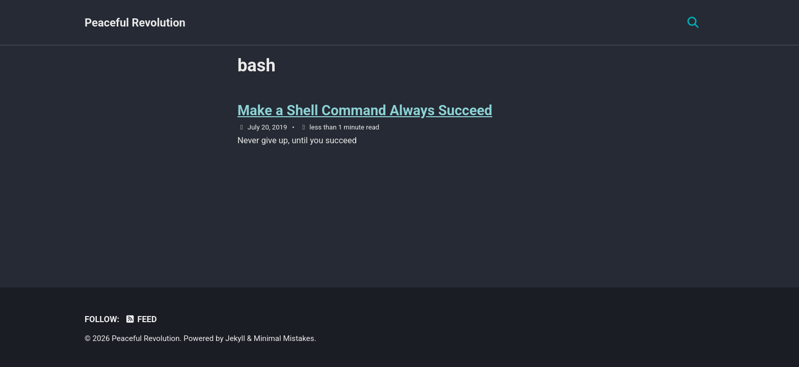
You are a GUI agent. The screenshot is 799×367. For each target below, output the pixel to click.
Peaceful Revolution (135, 22)
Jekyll (235, 338)
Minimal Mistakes (284, 338)
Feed (141, 319)
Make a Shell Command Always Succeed (364, 110)
